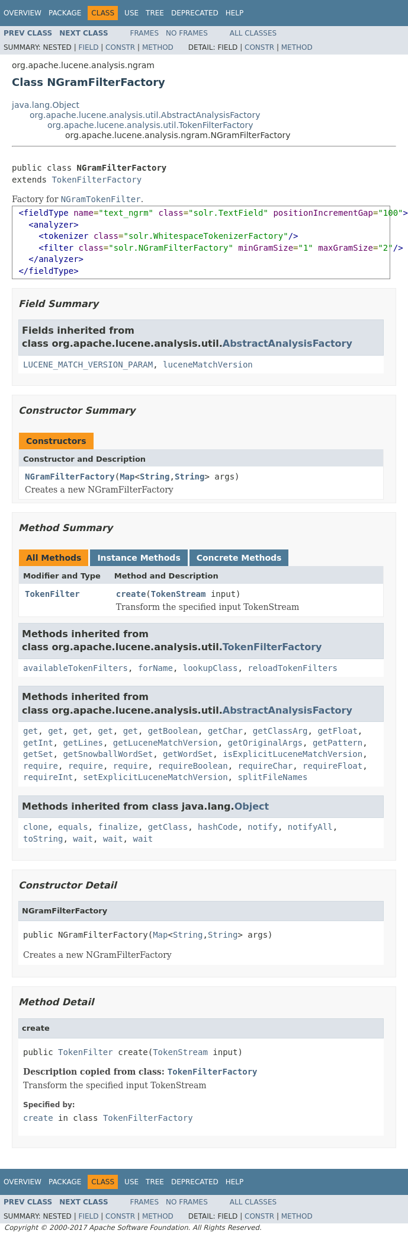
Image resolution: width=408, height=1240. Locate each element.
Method (158, 47)
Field (88, 47)
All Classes (253, 33)
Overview (22, 13)
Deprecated (195, 13)
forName (155, 668)
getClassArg (280, 731)
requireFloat (332, 766)
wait (83, 838)
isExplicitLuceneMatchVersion (292, 754)
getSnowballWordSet (108, 754)
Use (131, 13)
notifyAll (310, 827)
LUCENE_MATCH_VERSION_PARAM (88, 364)
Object (251, 806)
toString (43, 838)
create (131, 594)
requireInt (48, 777)
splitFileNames (272, 777)
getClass (168, 827)
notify (263, 827)
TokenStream (178, 594)
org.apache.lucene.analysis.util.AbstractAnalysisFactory (145, 115)
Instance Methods (138, 558)
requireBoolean (193, 766)
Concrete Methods (239, 558)
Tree (155, 13)
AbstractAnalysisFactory (287, 343)
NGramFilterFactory (70, 476)
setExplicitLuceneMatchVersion (155, 777)
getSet (38, 754)
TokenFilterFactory (97, 179)
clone (35, 827)
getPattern (337, 742)
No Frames (187, 33)
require (40, 766)
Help (235, 13)
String (155, 476)
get (30, 731)
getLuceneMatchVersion (165, 742)
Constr (120, 47)
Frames (144, 33)
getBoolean (173, 731)
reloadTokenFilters (293, 668)
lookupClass (210, 668)
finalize (117, 827)
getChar (225, 731)
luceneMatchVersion (208, 364)
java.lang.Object (45, 105)
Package (65, 13)
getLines (82, 742)
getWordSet (188, 754)
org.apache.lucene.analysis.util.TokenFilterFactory (150, 125)
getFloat (337, 731)
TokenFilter (52, 594)
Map (127, 476)
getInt (38, 742)
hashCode (217, 827)
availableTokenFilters (75, 668)
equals (73, 827)
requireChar (265, 766)
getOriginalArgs (265, 742)
